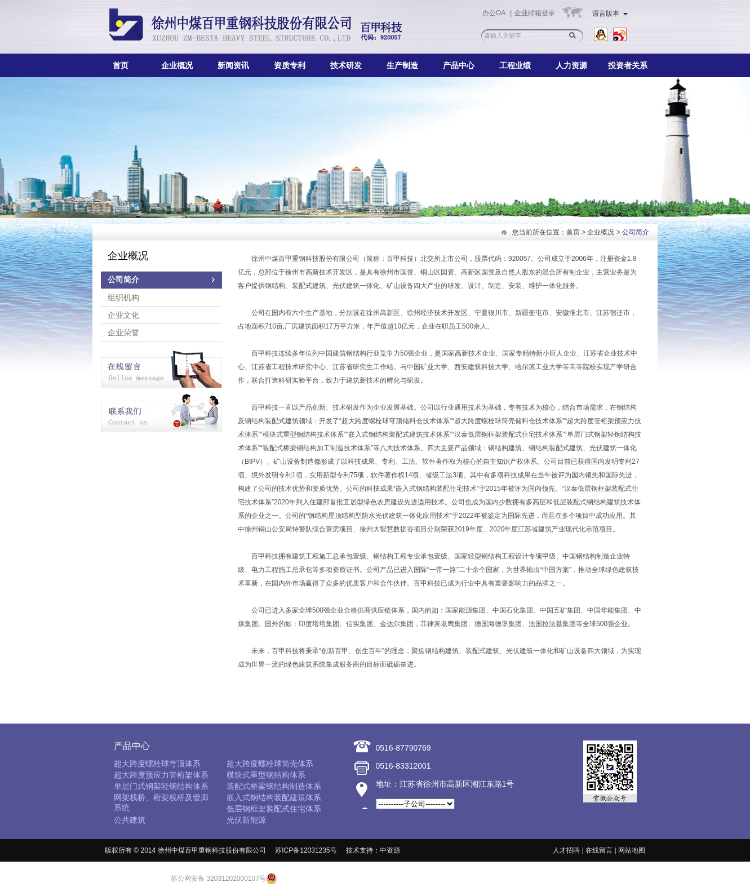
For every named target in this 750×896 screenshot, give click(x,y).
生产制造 (402, 65)
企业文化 (123, 315)
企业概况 (177, 65)
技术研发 (346, 65)
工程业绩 (515, 65)
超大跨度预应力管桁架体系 (161, 774)
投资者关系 (627, 65)
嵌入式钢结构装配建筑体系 (274, 797)
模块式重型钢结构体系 (266, 774)
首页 (120, 65)
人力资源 (571, 65)
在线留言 (599, 850)
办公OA (494, 13)
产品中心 (458, 65)
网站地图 (631, 850)
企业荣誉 (123, 332)
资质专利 (289, 65)
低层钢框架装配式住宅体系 (274, 808)
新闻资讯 (233, 65)
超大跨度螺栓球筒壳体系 (270, 763)
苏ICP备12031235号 (305, 850)
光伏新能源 (246, 819)
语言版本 (610, 13)
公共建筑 (129, 819)
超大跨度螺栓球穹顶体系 (157, 763)
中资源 (390, 850)
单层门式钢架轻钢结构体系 (161, 786)
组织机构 (123, 297)
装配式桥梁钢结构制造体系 (274, 786)
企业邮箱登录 (534, 13)
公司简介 (123, 280)
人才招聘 (566, 850)
